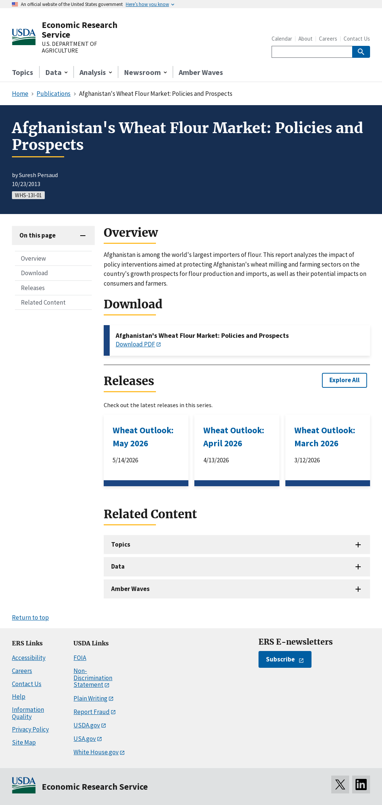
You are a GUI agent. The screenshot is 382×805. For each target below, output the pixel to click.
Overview (33, 258)
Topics (22, 72)
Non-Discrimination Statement (92, 678)
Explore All (344, 380)
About (305, 38)
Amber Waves (201, 72)
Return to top (30, 617)
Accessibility (29, 658)
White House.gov (96, 752)
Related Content (43, 302)
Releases (33, 288)
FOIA (79, 658)
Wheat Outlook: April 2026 (233, 437)
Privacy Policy (30, 729)
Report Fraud (91, 712)
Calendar (282, 38)
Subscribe (280, 659)
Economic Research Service (80, 29)
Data (118, 566)
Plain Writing (90, 698)
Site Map (24, 742)
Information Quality (28, 713)
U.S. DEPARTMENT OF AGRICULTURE (69, 47)
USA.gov (84, 739)
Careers (328, 38)
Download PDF (135, 344)
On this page (37, 235)
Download (34, 273)
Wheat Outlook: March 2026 (324, 437)
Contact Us (357, 38)
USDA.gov (86, 725)
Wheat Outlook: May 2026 (143, 437)
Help (18, 696)
